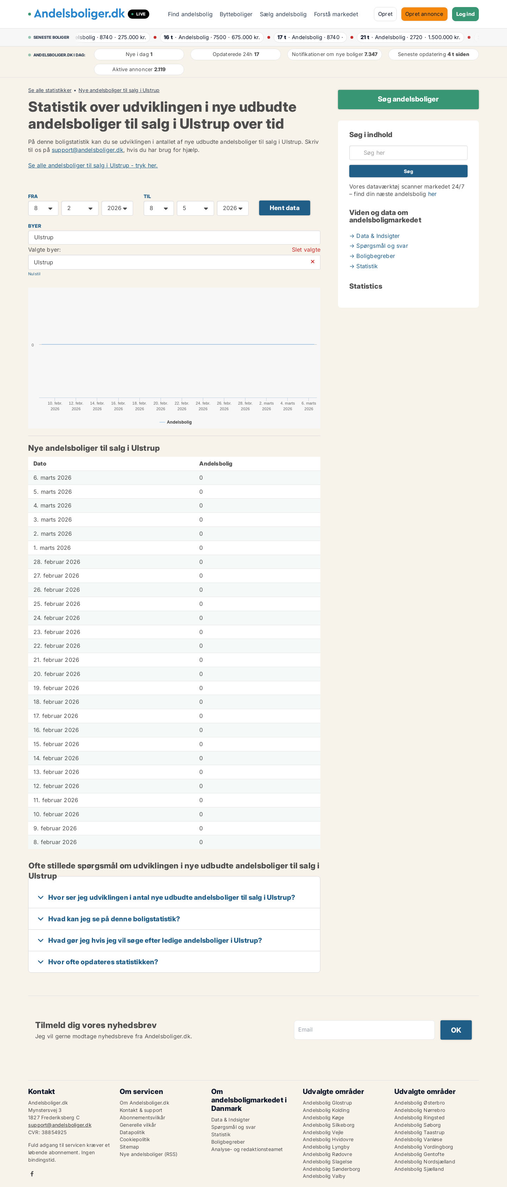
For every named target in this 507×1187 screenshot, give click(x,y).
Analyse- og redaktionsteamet (247, 1149)
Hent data (285, 207)
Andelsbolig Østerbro (419, 1103)
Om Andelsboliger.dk (144, 1103)
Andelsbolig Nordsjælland (424, 1161)
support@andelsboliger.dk (87, 149)
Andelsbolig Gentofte (419, 1154)
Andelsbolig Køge (323, 1117)
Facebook (32, 1173)
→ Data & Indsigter (374, 235)
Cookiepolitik (135, 1139)
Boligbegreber (228, 1142)
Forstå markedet (336, 14)
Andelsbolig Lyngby (326, 1147)
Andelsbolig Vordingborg (423, 1147)
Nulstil (34, 273)
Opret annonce (424, 14)
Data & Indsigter (230, 1120)
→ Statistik (363, 266)
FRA (33, 196)
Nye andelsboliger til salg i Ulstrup (119, 90)
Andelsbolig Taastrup (419, 1132)
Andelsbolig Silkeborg (329, 1125)
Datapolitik (132, 1132)
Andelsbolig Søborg (417, 1125)
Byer (34, 226)
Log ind (465, 14)
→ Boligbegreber (372, 255)
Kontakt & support (141, 1110)
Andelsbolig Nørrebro (419, 1110)
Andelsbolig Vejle (323, 1132)
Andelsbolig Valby (324, 1176)
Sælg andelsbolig (283, 14)
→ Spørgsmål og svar (378, 245)
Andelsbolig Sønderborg (331, 1169)
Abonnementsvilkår (142, 1117)
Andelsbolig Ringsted (419, 1117)
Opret (385, 14)
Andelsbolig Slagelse (327, 1161)
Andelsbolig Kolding (326, 1110)
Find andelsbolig (190, 14)
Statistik (221, 1134)
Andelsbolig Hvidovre (328, 1139)
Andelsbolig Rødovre (327, 1154)
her (432, 193)
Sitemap (129, 1147)
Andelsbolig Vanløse (418, 1139)
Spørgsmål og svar (233, 1127)
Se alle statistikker (49, 90)
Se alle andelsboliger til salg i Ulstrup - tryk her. (93, 165)
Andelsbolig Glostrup (327, 1103)
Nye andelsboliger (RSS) (149, 1154)
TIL (147, 196)
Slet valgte (306, 249)
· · (111, 37)
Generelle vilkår (138, 1125)
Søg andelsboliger (408, 99)
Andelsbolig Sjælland (419, 1169)
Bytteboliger (236, 14)
